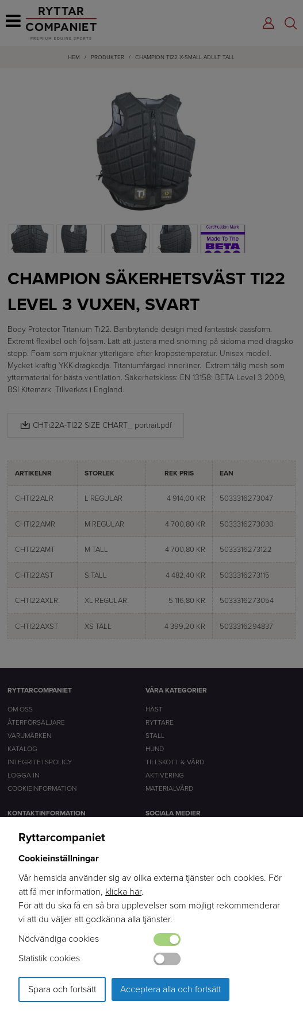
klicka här (123, 891)
